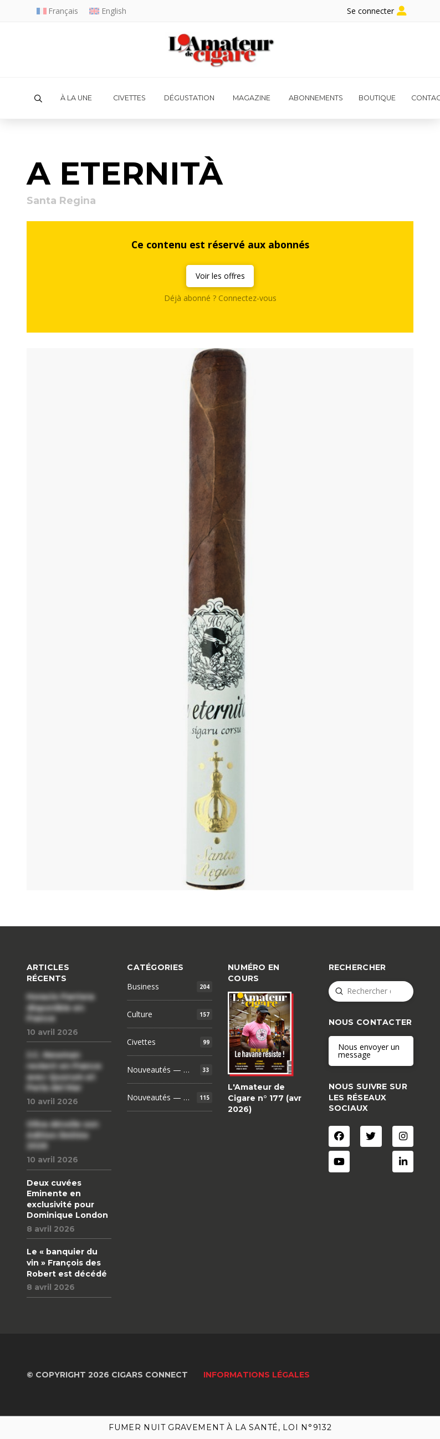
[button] (38, 98)
